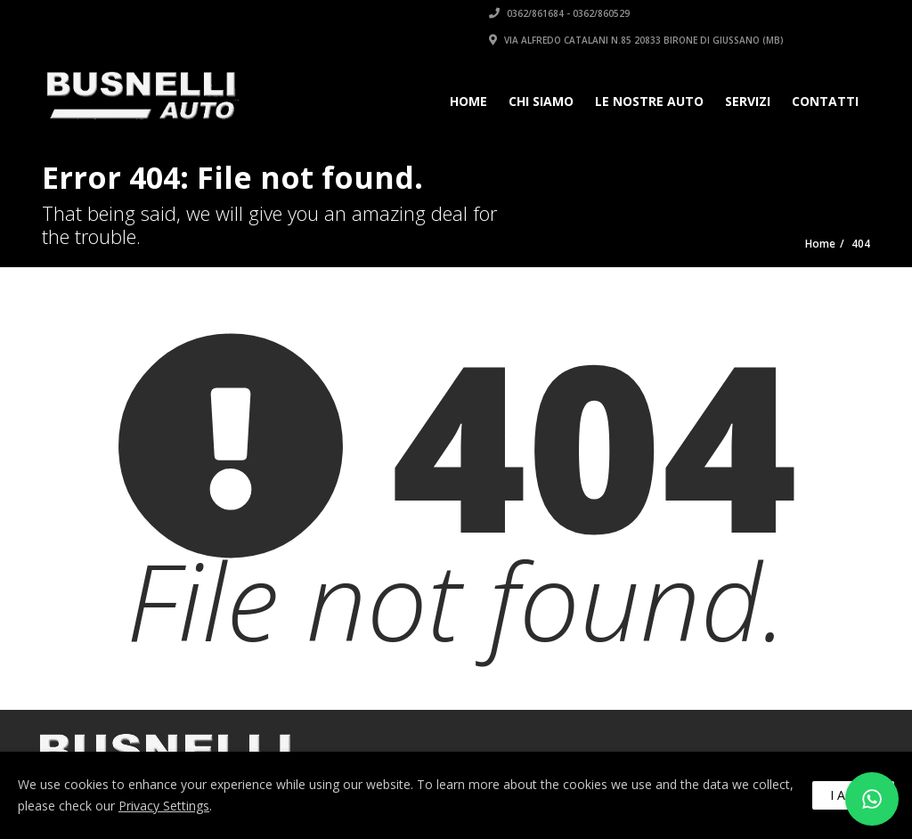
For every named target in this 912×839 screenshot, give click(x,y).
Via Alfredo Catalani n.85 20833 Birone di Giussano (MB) (636, 40)
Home (468, 101)
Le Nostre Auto (649, 101)
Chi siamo (541, 101)
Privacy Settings (163, 805)
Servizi (747, 101)
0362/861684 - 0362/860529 (559, 13)
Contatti (825, 101)
